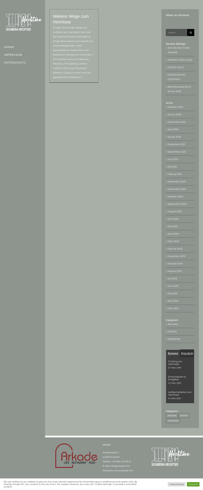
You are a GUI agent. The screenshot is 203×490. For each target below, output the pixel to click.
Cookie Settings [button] (176, 484)
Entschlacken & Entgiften (177, 378)
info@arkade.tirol (120, 464)
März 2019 (173, 308)
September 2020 (177, 204)
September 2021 (177, 151)
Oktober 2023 (175, 107)
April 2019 (173, 301)
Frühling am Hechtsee (175, 362)
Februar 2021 (175, 174)
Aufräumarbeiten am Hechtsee (180, 393)
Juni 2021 (173, 159)
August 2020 (175, 211)
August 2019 (175, 271)
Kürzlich (187, 353)
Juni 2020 (173, 219)
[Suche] (190, 32)
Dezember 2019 (176, 256)
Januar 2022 (174, 137)
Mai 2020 (173, 226)
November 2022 (177, 122)
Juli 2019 (172, 278)
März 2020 (173, 241)
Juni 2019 (173, 286)
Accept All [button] (193, 484)
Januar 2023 (174, 114)
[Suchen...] (176, 32)
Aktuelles (173, 324)
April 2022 (173, 129)
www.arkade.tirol (123, 469)
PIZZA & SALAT (176, 67)
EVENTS (172, 331)
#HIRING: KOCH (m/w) (180, 60)
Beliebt (173, 353)
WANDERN (174, 339)
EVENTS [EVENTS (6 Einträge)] (184, 415)
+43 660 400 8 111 (121, 460)
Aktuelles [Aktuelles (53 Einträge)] (171, 415)
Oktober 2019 (175, 263)
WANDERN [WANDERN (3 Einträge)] (172, 420)
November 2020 (177, 189)
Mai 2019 (172, 293)
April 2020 (173, 233)
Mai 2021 (172, 166)
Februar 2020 (175, 248)
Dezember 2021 (176, 144)
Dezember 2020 (177, 181)
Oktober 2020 (175, 196)
